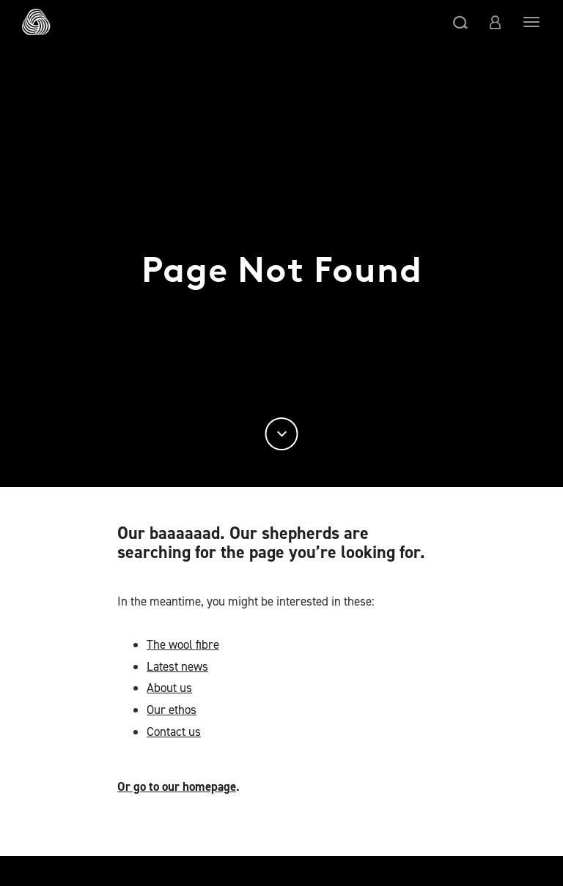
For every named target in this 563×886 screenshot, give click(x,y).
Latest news (177, 666)
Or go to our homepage (176, 786)
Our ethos (171, 709)
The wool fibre (183, 644)
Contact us (174, 731)
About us (169, 688)
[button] (460, 22)
